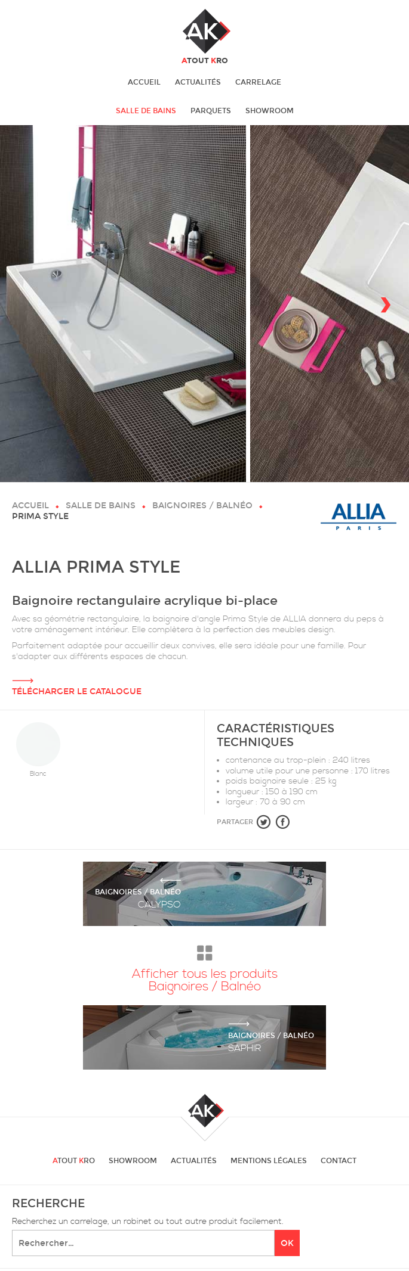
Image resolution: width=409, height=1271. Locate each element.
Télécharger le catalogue (204, 679)
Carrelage (258, 82)
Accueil (144, 82)
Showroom (269, 111)
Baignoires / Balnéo (202, 506)
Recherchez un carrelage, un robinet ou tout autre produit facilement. (148, 1222)
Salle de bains (146, 111)
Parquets (210, 111)
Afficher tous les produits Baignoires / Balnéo (204, 966)
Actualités (198, 82)
